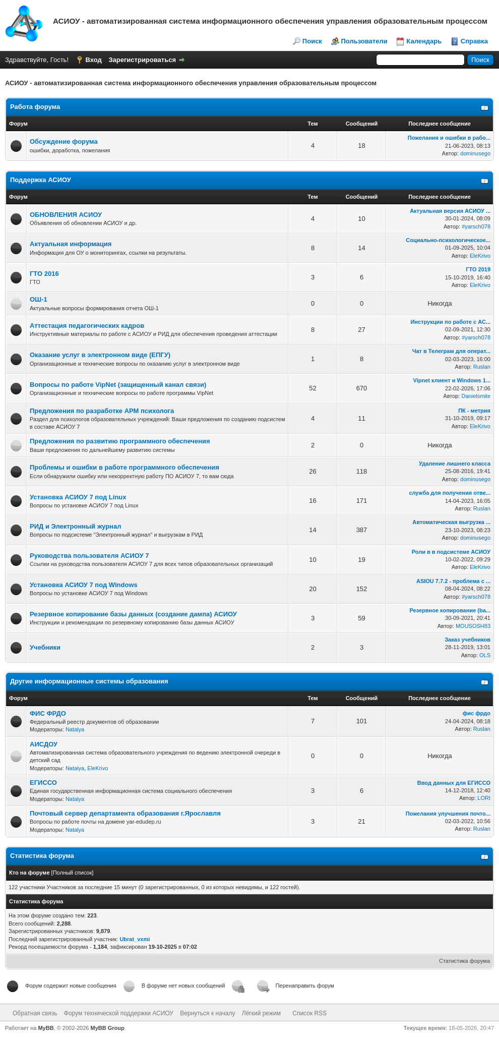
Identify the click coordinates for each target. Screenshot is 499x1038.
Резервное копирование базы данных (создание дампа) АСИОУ (133, 614)
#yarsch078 (476, 226)
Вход (94, 60)
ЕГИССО (43, 782)
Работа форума (35, 106)
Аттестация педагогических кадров (87, 325)
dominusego (475, 153)
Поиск (312, 41)
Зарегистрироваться (142, 60)
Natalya (75, 729)
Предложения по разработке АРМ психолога (102, 411)
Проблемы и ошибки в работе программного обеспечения (124, 467)
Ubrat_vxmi (134, 939)
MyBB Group (107, 1028)
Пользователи (364, 41)
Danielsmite (476, 396)
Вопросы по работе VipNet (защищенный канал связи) (118, 384)
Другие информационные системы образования (89, 681)
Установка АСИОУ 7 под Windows (84, 585)
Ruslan (481, 367)
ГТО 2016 (44, 273)
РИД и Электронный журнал (75, 526)
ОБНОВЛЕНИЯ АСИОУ (66, 214)
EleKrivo (480, 256)
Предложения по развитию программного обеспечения (120, 441)
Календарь (424, 41)
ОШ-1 (38, 299)
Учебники (45, 647)
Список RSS (309, 1013)
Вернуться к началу (207, 1013)
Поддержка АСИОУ (40, 180)
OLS (484, 655)
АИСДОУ (43, 744)
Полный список (72, 873)
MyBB (45, 1028)
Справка (474, 41)
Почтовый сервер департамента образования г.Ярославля (125, 813)
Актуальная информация (70, 244)
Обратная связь (35, 1013)
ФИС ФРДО (48, 713)
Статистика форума (464, 961)
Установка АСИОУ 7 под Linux (78, 497)
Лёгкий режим (261, 1013)
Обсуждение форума (64, 141)
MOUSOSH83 (473, 626)
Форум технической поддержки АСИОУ (118, 1013)
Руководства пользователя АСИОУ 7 (89, 555)
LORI (483, 798)
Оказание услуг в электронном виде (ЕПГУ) (100, 355)
